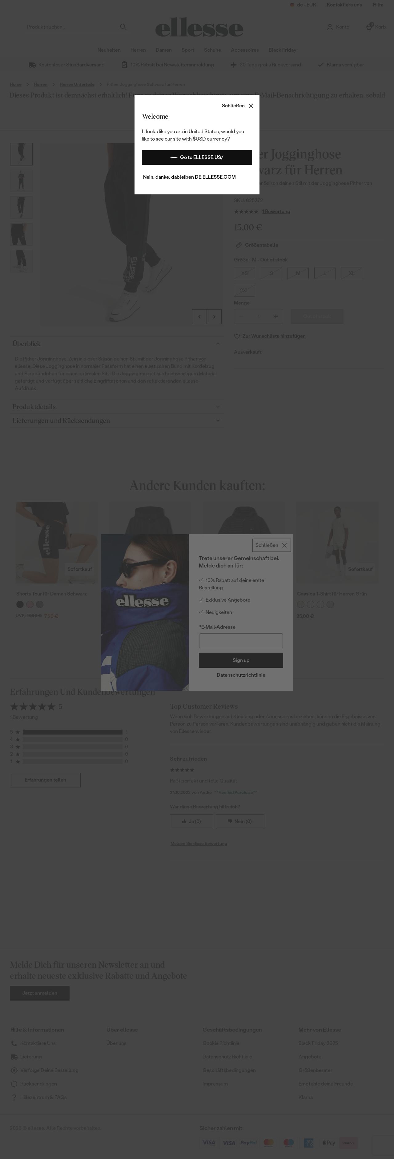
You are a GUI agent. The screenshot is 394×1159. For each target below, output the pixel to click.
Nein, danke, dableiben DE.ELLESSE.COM (189, 177)
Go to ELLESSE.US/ (196, 157)
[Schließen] (238, 106)
